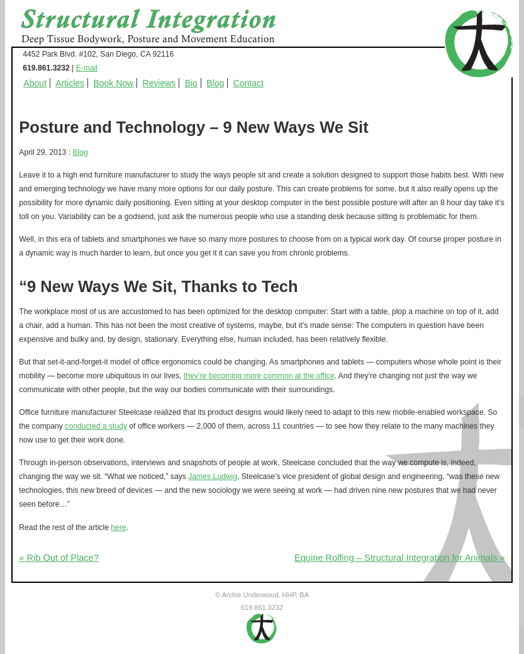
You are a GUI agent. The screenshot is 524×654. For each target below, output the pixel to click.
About (35, 83)
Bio (191, 83)
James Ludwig (212, 476)
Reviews (159, 83)
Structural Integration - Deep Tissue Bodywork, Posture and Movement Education (162, 28)
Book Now (113, 83)
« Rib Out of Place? (58, 558)
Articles (69, 83)
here (118, 527)
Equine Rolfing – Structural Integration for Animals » (399, 558)
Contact (248, 83)
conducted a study (96, 426)
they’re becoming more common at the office (259, 375)
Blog (215, 83)
